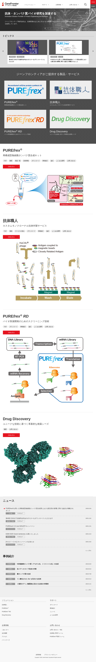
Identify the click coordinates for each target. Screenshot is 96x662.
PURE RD (6, 611)
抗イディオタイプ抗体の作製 (26, 568)
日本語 (93, 2)
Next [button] (93, 51)
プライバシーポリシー (50, 654)
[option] (48, 19)
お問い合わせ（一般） (56, 629)
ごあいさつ (5, 629)
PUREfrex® (12, 56)
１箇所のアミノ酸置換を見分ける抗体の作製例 (32, 583)
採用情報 (38, 654)
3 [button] (50, 28)
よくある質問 (60, 160)
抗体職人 (55, 102)
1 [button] (45, 28)
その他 (60, 56)
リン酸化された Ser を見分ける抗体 (29, 578)
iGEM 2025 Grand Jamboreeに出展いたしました (22, 533)
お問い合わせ (74, 4)
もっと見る (88, 550)
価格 (11, 231)
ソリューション (29, 4)
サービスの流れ (19, 231)
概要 (11, 160)
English (93, 6)
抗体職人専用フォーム (56, 632)
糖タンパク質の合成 (23, 573)
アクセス (4, 636)
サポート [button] (45, 4)
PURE (10, 102)
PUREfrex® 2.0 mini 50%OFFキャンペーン (20, 526)
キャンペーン (10, 528)
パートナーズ (6, 639)
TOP (5, 160)
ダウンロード (36, 160)
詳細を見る (11, 166)
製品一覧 (17, 160)
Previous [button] (3, 51)
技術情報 (26, 160)
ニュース (52, 611)
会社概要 (4, 632)
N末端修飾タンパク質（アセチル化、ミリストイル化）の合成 (38, 563)
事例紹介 (45, 160)
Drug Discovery (59, 131)
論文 (52, 160)
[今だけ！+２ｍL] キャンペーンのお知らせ (20, 541)
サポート (53, 600)
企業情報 (59, 4)
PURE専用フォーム (57, 636)
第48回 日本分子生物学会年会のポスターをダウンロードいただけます (29, 518)
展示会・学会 (20, 56)
